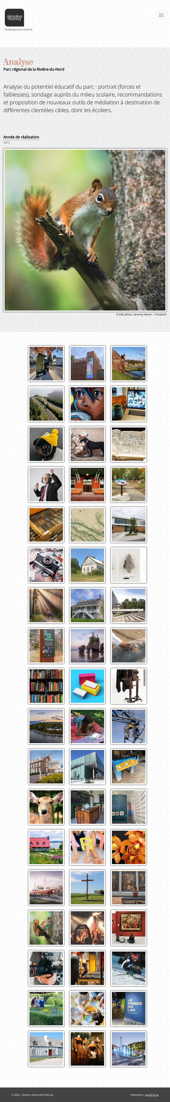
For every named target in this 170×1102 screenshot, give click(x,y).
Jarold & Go (152, 1094)
